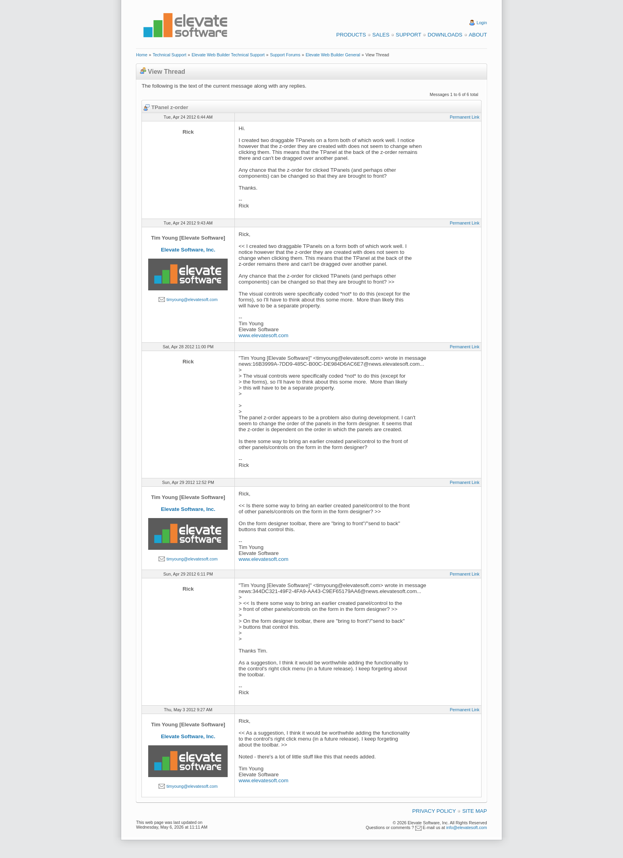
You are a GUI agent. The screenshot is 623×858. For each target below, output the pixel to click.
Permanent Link (465, 117)
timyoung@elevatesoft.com (192, 299)
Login (482, 22)
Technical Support (169, 54)
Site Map (474, 811)
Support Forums (285, 54)
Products (351, 35)
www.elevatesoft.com (263, 335)
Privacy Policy (434, 811)
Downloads (445, 35)
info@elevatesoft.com (466, 827)
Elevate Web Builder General (333, 54)
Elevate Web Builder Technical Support (228, 54)
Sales (380, 35)
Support (408, 35)
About (478, 35)
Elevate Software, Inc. (188, 250)
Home (141, 54)
